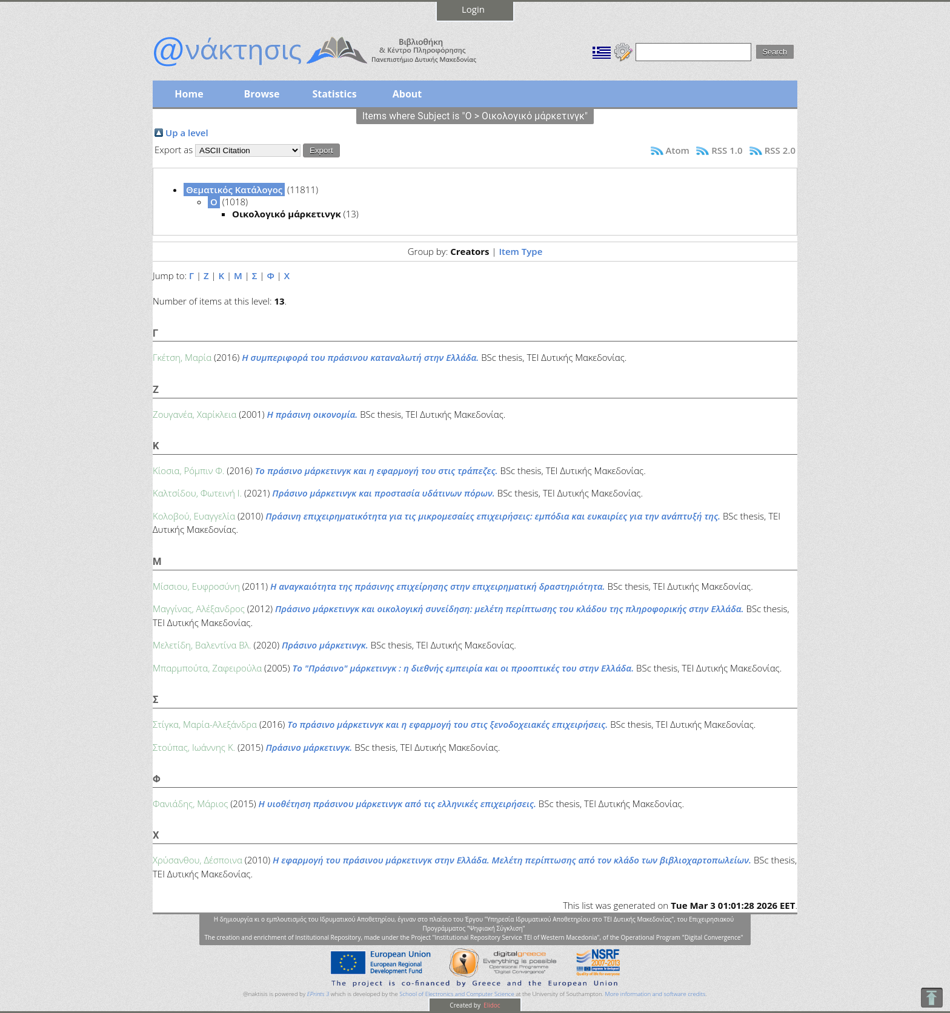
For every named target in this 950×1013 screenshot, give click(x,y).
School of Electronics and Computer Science (456, 994)
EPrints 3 (318, 994)
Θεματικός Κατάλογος (234, 189)
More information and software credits (655, 994)
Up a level (186, 133)
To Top (931, 997)
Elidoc (491, 1005)
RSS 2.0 (780, 150)
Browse (261, 94)
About (407, 94)
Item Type (520, 251)
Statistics (334, 94)
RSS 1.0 (726, 150)
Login (473, 9)
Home (188, 94)
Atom (677, 150)
